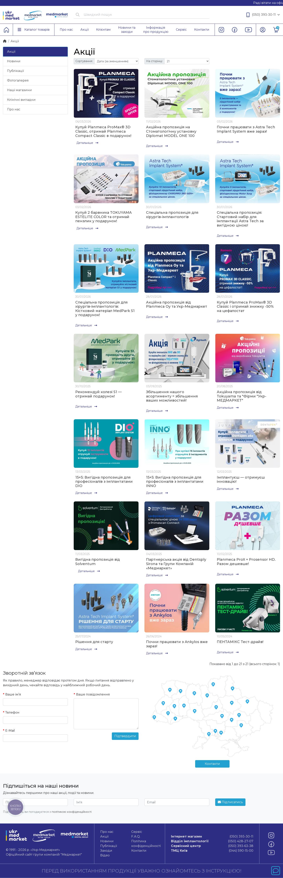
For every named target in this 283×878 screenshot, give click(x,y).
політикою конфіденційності (72, 812)
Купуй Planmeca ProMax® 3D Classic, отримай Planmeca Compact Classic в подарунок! (103, 131)
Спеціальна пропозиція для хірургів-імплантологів (172, 214)
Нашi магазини (19, 90)
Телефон (12, 712)
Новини (13, 61)
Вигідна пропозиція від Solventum (97, 561)
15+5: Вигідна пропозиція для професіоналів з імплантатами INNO (174, 481)
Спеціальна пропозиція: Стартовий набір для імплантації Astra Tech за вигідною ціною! (240, 219)
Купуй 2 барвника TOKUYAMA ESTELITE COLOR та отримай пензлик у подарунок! (103, 216)
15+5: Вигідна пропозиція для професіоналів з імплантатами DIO (104, 481)
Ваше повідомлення (93, 694)
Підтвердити (125, 736)
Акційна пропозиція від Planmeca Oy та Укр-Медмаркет (176, 304)
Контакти (212, 764)
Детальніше (87, 143)
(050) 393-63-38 (212, 846)
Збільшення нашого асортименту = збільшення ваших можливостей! (172, 396)
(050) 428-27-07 (212, 841)
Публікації (15, 71)
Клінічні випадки (21, 100)
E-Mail (10, 730)
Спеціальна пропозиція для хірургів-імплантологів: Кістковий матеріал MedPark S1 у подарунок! (105, 308)
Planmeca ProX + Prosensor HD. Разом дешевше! (246, 561)
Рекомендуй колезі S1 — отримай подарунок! (98, 394)
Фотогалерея (18, 80)
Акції (11, 51)
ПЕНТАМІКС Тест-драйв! (240, 642)
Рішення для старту (94, 642)
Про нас (13, 109)
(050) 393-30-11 (263, 15)
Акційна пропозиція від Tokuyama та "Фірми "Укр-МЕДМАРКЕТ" (241, 396)
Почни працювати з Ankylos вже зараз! (177, 644)
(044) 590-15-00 (212, 850)
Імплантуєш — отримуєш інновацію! (241, 479)
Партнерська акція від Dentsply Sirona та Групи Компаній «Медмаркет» (176, 563)
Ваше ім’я (13, 694)
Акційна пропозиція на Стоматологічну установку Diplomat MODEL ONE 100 (171, 131)
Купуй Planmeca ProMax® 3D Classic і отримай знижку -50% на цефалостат (245, 306)
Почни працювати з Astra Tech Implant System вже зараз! (246, 129)
